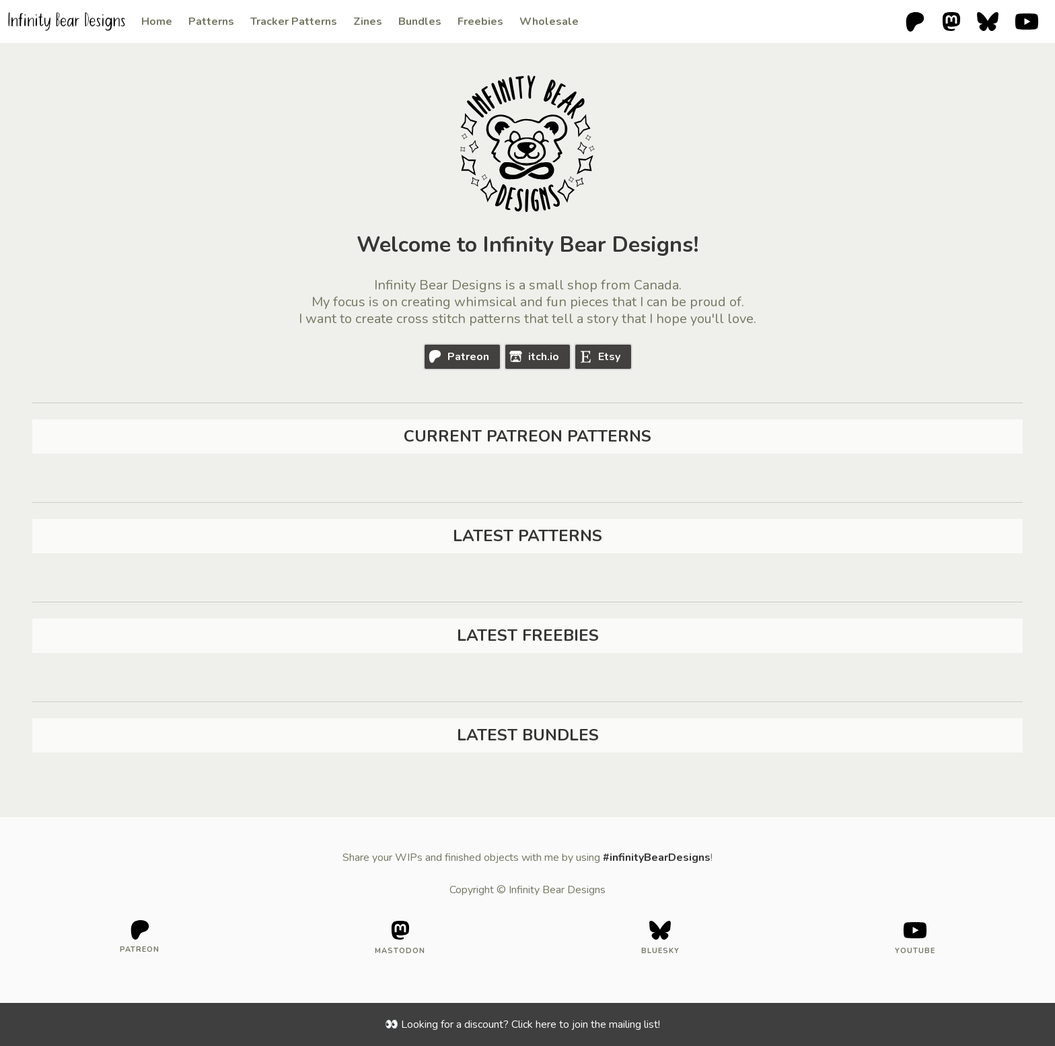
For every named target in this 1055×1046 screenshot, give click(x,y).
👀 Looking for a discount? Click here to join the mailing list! (522, 1024)
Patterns (211, 21)
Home (156, 21)
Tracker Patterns (293, 21)
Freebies (480, 21)
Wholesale (549, 21)
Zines (367, 21)
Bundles (419, 21)
